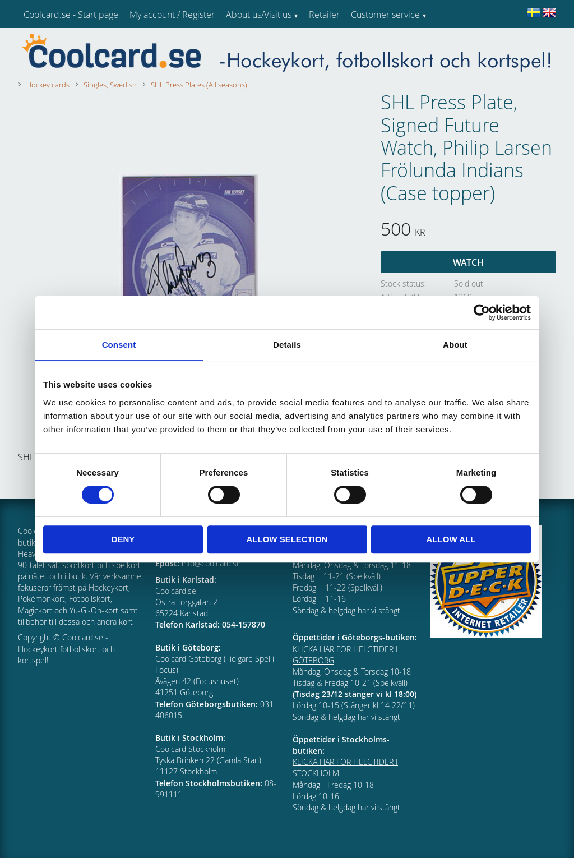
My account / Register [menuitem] (172, 14)
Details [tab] (287, 344)
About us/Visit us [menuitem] (258, 14)
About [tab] (455, 344)
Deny (123, 539)
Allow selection (287, 539)
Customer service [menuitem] (385, 14)
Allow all (451, 539)
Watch (468, 262)
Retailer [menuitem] (324, 14)
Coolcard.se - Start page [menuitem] (71, 14)
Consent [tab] (119, 344)
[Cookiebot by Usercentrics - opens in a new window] (482, 312)
